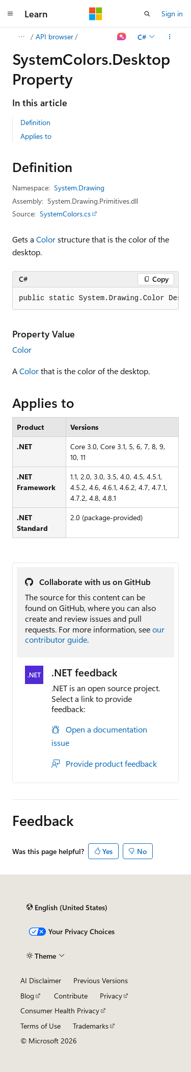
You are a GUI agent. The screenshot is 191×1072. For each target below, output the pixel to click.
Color (46, 239)
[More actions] (170, 37)
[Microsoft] (95, 13)
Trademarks (90, 1026)
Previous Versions (100, 980)
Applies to (35, 136)
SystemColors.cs (65, 213)
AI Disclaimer (40, 980)
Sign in (172, 13)
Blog (27, 996)
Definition (35, 122)
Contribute (71, 996)
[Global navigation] (10, 14)
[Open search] (147, 14)
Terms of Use (40, 1026)
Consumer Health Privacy (59, 1010)
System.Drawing (79, 187)
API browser (54, 36)
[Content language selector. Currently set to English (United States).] (67, 907)
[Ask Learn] (122, 37)
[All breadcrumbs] (21, 37)
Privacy (111, 996)
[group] (95, 298)
